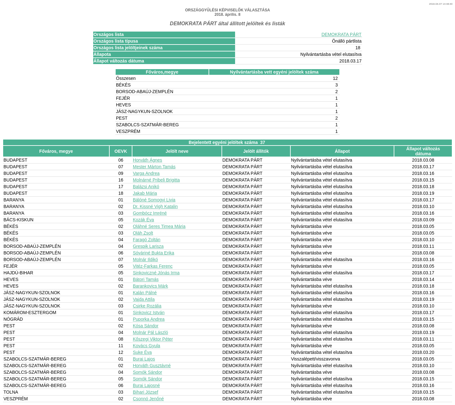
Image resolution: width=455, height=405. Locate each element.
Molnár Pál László (150, 332)
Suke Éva (142, 352)
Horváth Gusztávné (152, 365)
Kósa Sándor (145, 325)
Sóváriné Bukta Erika (153, 252)
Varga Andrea (146, 173)
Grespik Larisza (148, 246)
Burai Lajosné (146, 385)
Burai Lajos (144, 358)
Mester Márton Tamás (154, 166)
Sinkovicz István (148, 312)
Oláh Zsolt (143, 232)
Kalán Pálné (145, 292)
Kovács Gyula (146, 345)
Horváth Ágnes (147, 160)
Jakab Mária (145, 193)
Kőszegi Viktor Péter (153, 339)
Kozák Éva (143, 219)
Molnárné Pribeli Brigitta (156, 179)
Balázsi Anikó (146, 186)
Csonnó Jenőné (148, 398)
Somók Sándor (147, 372)
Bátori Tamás (145, 279)
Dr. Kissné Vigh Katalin (155, 206)
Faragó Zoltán (146, 239)
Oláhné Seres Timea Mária (159, 226)
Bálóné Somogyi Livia (154, 199)
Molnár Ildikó (145, 259)
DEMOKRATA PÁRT (341, 34)
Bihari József (145, 392)
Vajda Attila (144, 299)
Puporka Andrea (148, 319)
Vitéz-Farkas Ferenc (153, 266)
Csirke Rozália (147, 305)
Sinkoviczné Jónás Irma (156, 272)
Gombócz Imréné (150, 213)
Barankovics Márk (150, 286)
